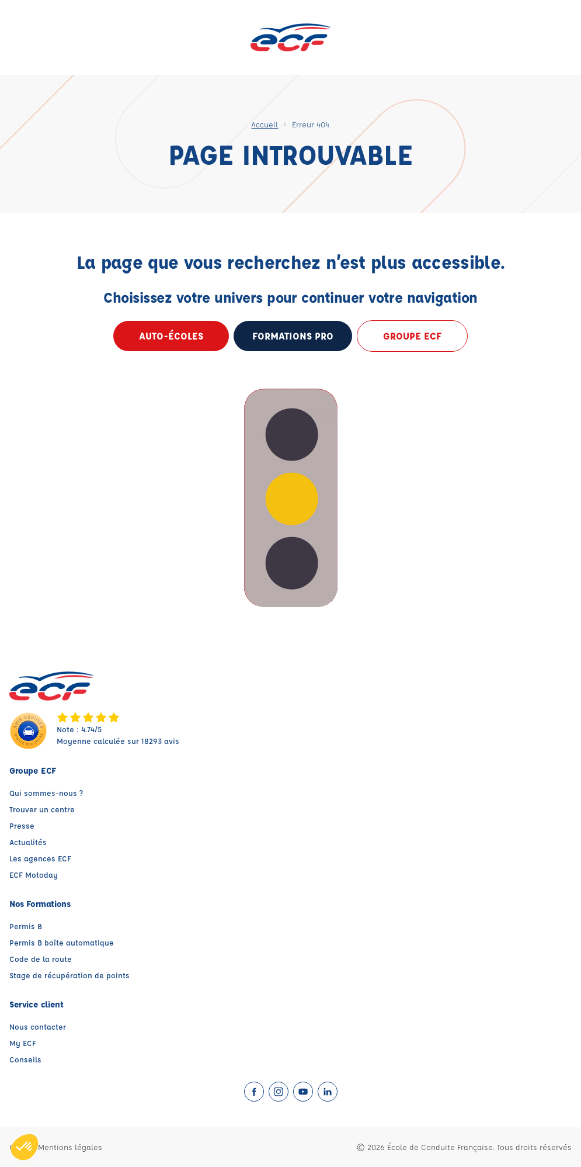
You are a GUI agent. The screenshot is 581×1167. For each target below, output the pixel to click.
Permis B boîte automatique (61, 942)
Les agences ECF (40, 858)
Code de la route (40, 959)
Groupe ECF (412, 336)
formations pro (292, 336)
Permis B (25, 926)
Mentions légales (70, 1147)
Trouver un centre (42, 809)
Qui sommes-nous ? (46, 793)
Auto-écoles (171, 336)
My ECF (22, 1043)
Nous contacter (37, 1026)
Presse (21, 825)
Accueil (264, 124)
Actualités (28, 842)
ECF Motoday (33, 874)
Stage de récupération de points (69, 975)
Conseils (25, 1059)
